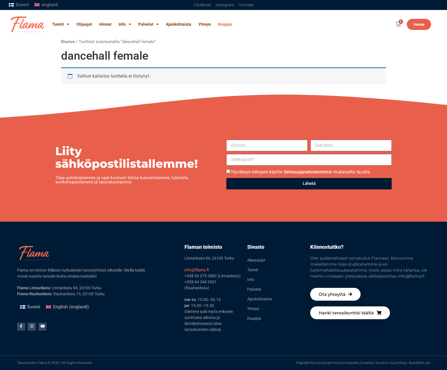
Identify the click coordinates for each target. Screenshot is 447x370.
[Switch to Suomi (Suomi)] (30, 307)
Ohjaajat (84, 24)
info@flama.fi (196, 270)
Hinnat (105, 24)
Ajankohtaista (178, 24)
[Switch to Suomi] (19, 5)
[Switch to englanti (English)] (67, 307)
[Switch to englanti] (46, 5)
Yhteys (204, 24)
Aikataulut (256, 260)
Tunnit (60, 24)
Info (125, 24)
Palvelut (148, 24)
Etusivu (68, 41)
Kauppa (225, 24)
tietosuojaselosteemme (308, 172)
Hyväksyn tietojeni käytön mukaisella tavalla (300, 172)
